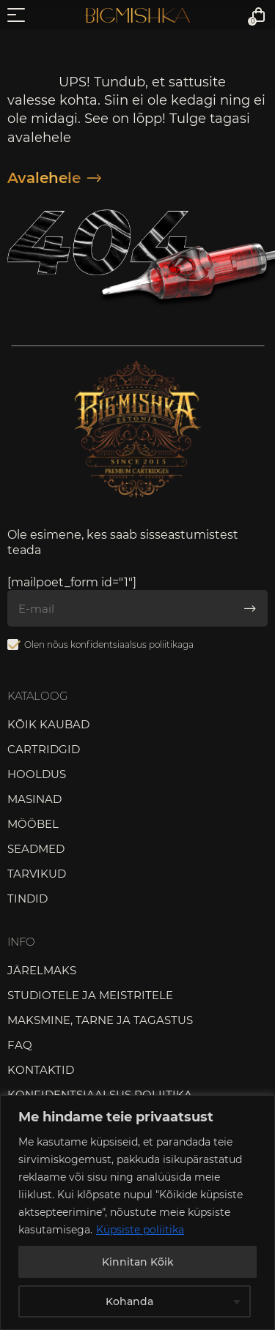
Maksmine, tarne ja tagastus (100, 1020)
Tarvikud (36, 874)
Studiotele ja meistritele (90, 995)
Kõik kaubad (48, 724)
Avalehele (54, 178)
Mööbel (33, 824)
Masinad (34, 799)
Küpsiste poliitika (140, 1229)
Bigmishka (137, 15)
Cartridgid (43, 749)
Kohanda (129, 1301)
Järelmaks (41, 970)
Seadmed (36, 849)
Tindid (27, 898)
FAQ (19, 1045)
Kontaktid (40, 1070)
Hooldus (36, 774)
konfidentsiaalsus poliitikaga (132, 644)
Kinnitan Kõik (138, 1262)
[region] (137, 1212)
